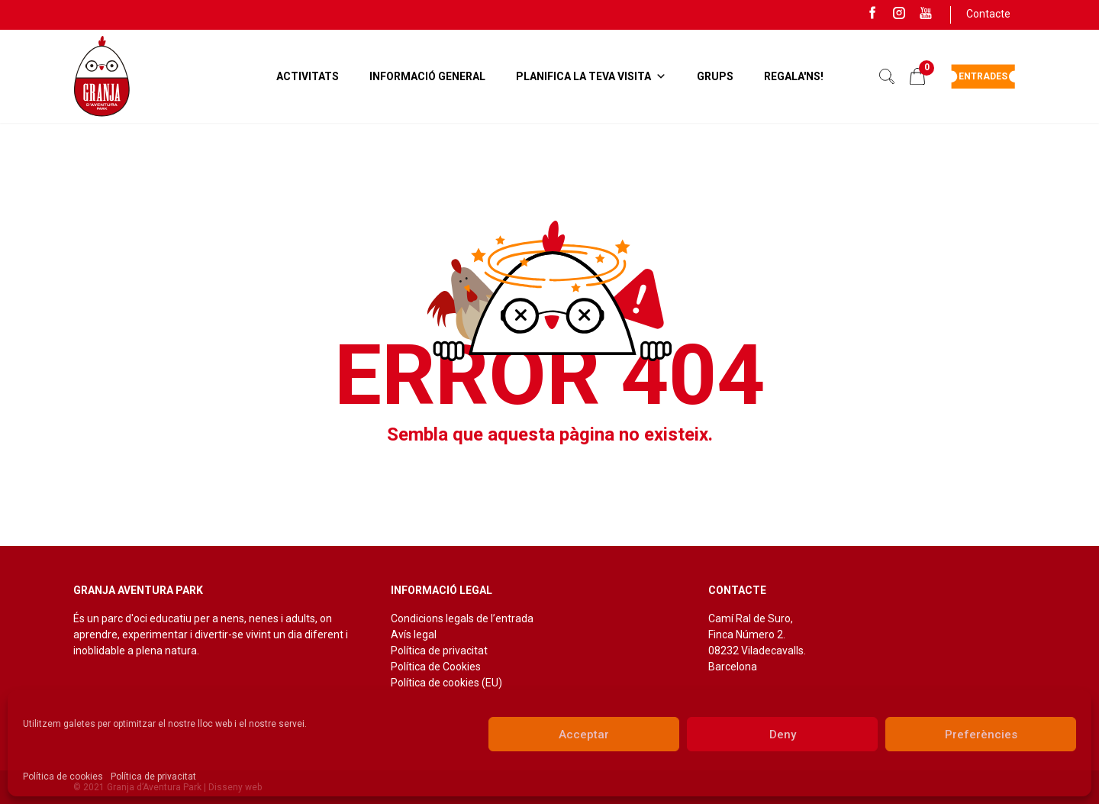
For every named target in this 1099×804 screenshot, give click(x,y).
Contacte (988, 14)
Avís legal (414, 634)
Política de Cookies (436, 666)
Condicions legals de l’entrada (462, 618)
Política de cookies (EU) (446, 682)
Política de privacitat (153, 776)
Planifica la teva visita (591, 76)
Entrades (983, 76)
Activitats (307, 76)
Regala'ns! (793, 76)
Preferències (981, 734)
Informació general (427, 76)
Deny (782, 734)
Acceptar (584, 734)
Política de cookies (63, 776)
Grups (715, 76)
